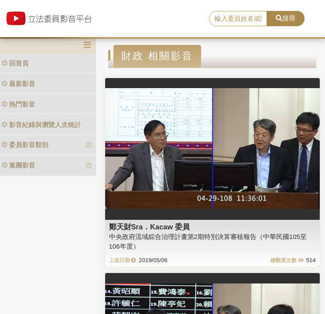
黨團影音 (18, 165)
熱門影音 (18, 104)
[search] (238, 19)
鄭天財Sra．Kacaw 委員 (149, 227)
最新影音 (18, 83)
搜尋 (285, 18)
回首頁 (15, 63)
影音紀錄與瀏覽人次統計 (41, 124)
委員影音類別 (24, 144)
